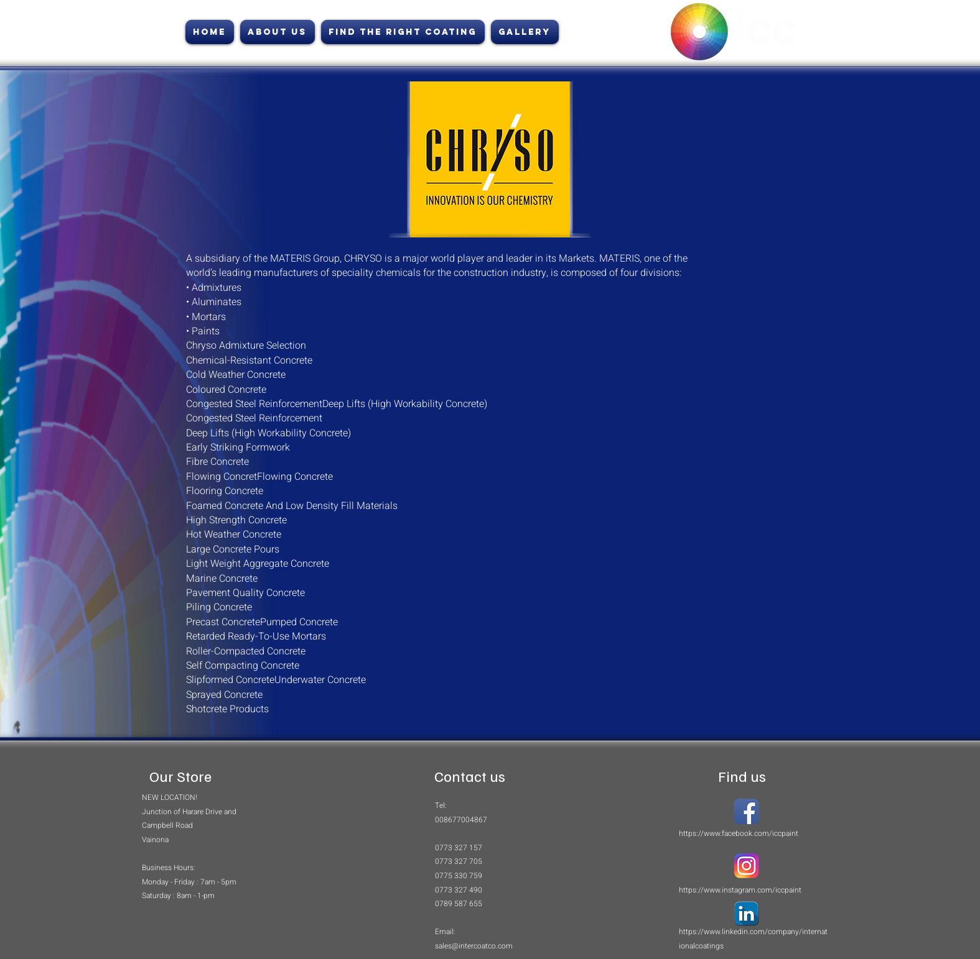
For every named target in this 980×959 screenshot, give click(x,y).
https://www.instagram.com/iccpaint (740, 890)
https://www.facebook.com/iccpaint (738, 833)
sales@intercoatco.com (474, 946)
